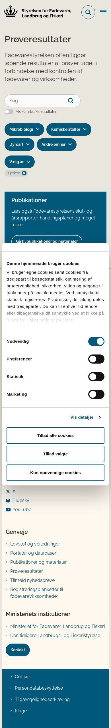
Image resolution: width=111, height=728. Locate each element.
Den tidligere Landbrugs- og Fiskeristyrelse (55, 635)
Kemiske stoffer (65, 129)
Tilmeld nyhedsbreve (32, 580)
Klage (21, 711)
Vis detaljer (82, 417)
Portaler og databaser (33, 553)
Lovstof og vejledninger (35, 544)
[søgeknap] (74, 100)
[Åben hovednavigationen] (105, 12)
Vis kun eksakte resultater (36, 112)
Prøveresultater (26, 571)
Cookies (23, 676)
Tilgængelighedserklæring (42, 699)
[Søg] (43, 100)
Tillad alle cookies (55, 435)
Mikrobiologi (21, 129)
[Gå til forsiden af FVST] (36, 12)
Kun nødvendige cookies (55, 472)
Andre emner (53, 144)
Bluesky (21, 500)
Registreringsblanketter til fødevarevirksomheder (36, 593)
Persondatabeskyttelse (39, 688)
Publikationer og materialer (38, 562)
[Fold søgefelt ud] (88, 12)
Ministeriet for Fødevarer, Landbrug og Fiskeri (57, 626)
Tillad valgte (55, 453)
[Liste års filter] (20, 161)
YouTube (22, 509)
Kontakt (18, 650)
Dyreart (16, 144)
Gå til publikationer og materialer (47, 241)
